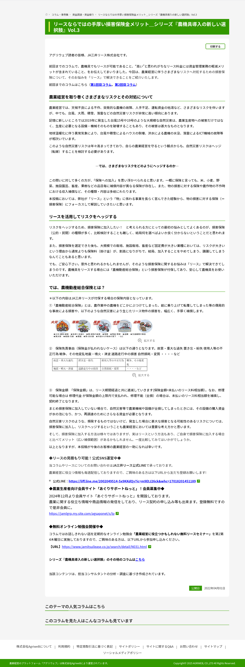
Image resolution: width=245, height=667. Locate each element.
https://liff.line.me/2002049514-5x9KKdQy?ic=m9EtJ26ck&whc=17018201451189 (132, 481)
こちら (140, 559)
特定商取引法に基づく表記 (95, 646)
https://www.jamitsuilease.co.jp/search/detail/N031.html (104, 546)
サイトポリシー (129, 646)
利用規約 (64, 646)
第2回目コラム (125, 84)
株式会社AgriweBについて (34, 646)
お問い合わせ (189, 646)
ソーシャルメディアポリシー (122, 653)
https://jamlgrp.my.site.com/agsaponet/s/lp (81, 513)
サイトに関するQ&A (159, 646)
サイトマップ (213, 646)
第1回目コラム (101, 84)
